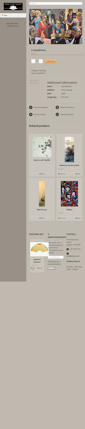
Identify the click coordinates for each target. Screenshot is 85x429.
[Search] (30, 3)
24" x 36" (64, 97)
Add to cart (50, 61)
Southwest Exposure (37, 260)
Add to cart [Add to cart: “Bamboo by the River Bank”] (62, 174)
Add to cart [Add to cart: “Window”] (62, 218)
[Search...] (55, 3)
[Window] (69, 192)
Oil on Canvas (66, 90)
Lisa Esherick (40, 73)
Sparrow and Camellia (42, 160)
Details (42, 174)
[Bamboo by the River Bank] (69, 148)
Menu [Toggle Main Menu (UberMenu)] (4, 15)
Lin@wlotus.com (13, 26)
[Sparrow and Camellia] (42, 145)
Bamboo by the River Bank (69, 165)
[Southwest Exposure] (37, 247)
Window (69, 210)
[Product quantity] (37, 61)
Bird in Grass (42, 210)
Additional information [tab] (34, 81)
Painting (42, 70)
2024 (63, 93)
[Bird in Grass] (42, 192)
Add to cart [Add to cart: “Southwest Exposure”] (33, 269)
